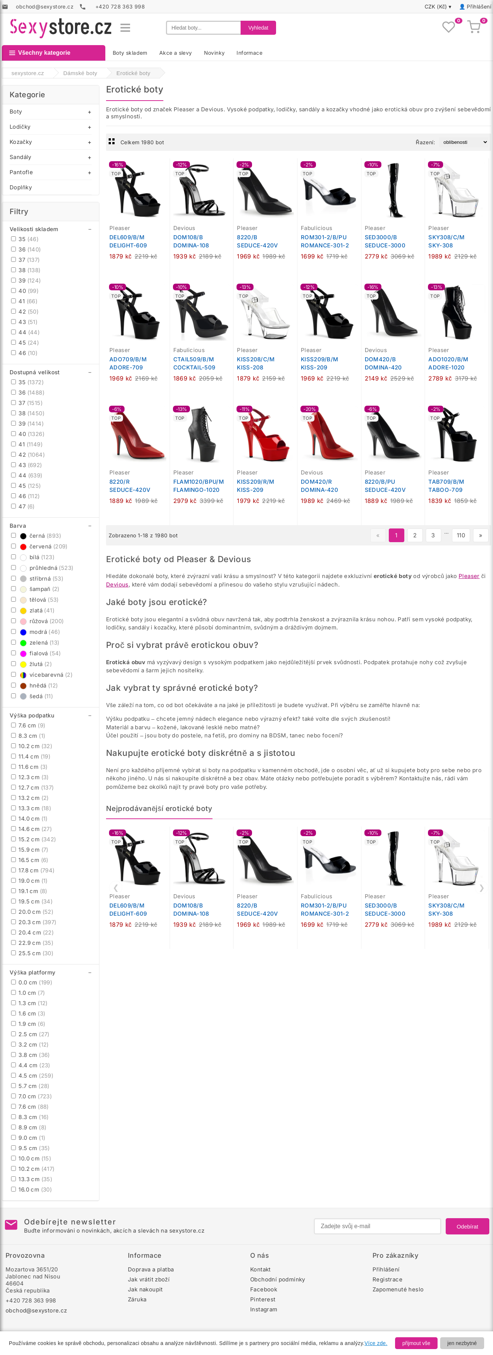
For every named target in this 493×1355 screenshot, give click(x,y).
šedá (32, 696)
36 (26, 249)
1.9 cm (28, 1023)
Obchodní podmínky (277, 1279)
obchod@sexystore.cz (36, 1310)
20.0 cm (32, 911)
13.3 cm (31, 808)
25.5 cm (32, 953)
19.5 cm (31, 901)
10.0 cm (31, 1158)
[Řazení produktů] (464, 142)
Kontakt (260, 1269)
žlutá (31, 664)
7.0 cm (31, 1096)
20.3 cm (34, 922)
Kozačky (21, 141)
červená (39, 546)
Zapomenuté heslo (398, 1289)
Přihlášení (479, 6)
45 (25, 342)
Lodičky (20, 126)
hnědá (34, 685)
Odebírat (467, 1226)
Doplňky (21, 187)
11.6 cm (29, 766)
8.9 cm (28, 1127)
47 (23, 506)
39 (26, 280)
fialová (36, 653)
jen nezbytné (462, 1343)
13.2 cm (30, 797)
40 (24, 290)
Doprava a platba (151, 1269)
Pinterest (263, 1299)
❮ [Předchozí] (116, 887)
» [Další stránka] (480, 535)
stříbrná (37, 578)
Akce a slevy (175, 53)
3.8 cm (30, 1054)
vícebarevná (41, 674)
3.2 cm (30, 1044)
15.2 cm (33, 839)
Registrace (387, 1279)
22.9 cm (32, 942)
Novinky (214, 53)
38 (26, 270)
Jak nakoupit (145, 1289)
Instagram (264, 1309)
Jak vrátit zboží (149, 1279)
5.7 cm (30, 1085)
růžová (37, 621)
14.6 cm (31, 828)
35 (24, 239)
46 (24, 353)
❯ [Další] (482, 887)
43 (24, 321)
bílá (32, 557)
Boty (16, 111)
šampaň (35, 588)
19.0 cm (29, 880)
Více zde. (375, 1343)
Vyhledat (258, 28)
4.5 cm (32, 1075)
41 (24, 301)
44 (25, 332)
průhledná (42, 567)
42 (24, 311)
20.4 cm (32, 932)
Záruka (137, 1299)
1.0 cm (28, 992)
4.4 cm (30, 1065)
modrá (35, 631)
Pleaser (469, 575)
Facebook (263, 1289)
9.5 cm (30, 1148)
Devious (117, 584)
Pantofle (21, 172)
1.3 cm (29, 1003)
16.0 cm (31, 1189)
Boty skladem (130, 53)
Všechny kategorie (39, 53)
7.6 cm (28, 725)
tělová (35, 599)
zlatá (32, 610)
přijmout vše (416, 1343)
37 (25, 259)
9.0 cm (28, 1137)
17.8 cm (33, 870)
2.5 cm (30, 1034)
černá (36, 535)
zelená (35, 642)
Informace (249, 53)
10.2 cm (31, 746)
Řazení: (425, 142)
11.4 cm (30, 756)
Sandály (20, 156)
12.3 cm (30, 777)
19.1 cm (29, 891)
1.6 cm (28, 1013)
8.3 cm (28, 735)
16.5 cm (29, 860)
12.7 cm (32, 787)
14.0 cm (29, 818)
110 (461, 535)
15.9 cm (29, 849)
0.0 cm (31, 982)
